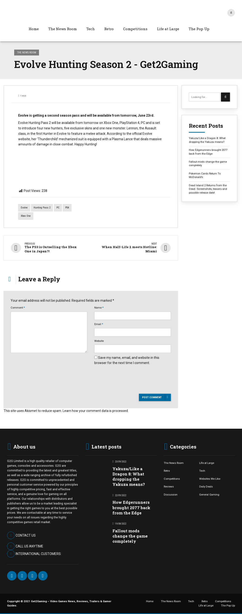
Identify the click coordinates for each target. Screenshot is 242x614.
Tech (90, 28)
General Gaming (209, 494)
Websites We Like (209, 478)
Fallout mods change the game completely (208, 163)
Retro (109, 28)
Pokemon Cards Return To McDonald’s (204, 175)
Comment (18, 307)
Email (98, 324)
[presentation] (130, 387)
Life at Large (168, 28)
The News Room (62, 28)
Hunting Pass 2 (42, 207)
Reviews (169, 486)
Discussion (170, 494)
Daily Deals (206, 486)
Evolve (24, 207)
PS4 (67, 207)
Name (99, 307)
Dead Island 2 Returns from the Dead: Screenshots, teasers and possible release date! (208, 189)
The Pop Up (199, 28)
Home (34, 28)
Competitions (135, 28)
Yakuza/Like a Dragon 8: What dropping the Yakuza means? (207, 139)
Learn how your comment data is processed (95, 410)
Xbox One (26, 215)
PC (57, 207)
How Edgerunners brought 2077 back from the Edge (208, 151)
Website (99, 340)
